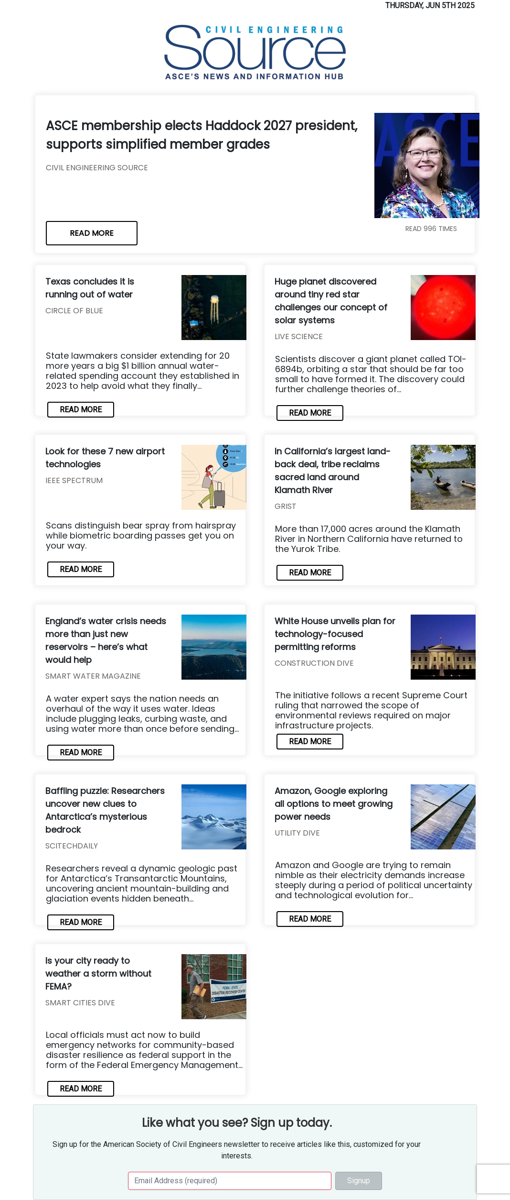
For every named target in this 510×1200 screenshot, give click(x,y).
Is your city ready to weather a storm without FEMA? (98, 973)
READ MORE (92, 233)
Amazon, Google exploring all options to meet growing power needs (334, 804)
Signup (358, 1180)
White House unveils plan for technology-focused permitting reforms (335, 634)
